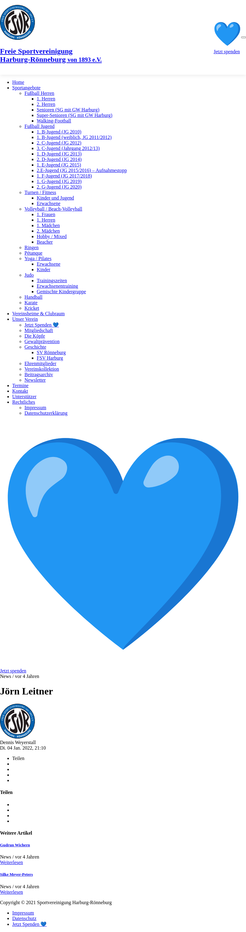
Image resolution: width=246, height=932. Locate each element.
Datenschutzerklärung (45, 413)
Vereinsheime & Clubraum (38, 313)
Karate (31, 302)
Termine (20, 385)
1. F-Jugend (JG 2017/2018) (64, 175)
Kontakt (20, 391)
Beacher (45, 242)
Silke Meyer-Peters (16, 874)
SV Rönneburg (51, 352)
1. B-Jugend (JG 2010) (59, 131)
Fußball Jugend (39, 126)
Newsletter (35, 380)
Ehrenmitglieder (40, 363)
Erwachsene (48, 203)
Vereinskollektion (41, 369)
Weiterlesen (11, 862)
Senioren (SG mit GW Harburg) (68, 109)
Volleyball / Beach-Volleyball (53, 208)
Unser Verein (25, 319)
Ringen (31, 247)
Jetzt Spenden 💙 (41, 325)
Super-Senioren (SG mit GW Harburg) (74, 115)
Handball (33, 297)
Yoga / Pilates (37, 258)
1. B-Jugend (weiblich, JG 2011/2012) (74, 137)
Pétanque (33, 253)
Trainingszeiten (52, 280)
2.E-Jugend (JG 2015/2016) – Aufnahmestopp (82, 170)
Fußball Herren (39, 93)
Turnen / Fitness (40, 192)
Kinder (43, 269)
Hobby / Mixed (52, 236)
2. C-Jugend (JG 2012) (59, 142)
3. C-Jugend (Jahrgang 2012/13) (68, 148)
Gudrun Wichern (15, 845)
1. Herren (46, 98)
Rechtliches (23, 402)
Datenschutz (24, 918)
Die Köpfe (34, 336)
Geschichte (35, 347)
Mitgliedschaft (38, 330)
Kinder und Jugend (55, 197)
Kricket (31, 308)
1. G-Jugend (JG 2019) (59, 181)
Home (18, 82)
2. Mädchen (48, 231)
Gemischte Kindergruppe (61, 291)
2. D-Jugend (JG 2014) (59, 159)
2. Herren (46, 104)
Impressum (35, 407)
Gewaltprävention (42, 341)
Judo (29, 275)
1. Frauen (46, 214)
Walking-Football (54, 120)
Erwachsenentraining (57, 286)
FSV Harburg (50, 358)
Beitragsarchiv (38, 374)
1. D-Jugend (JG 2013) (59, 153)
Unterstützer (24, 396)
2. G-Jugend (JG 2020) (59, 186)
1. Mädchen (48, 225)
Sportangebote (26, 87)
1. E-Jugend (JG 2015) (59, 164)
